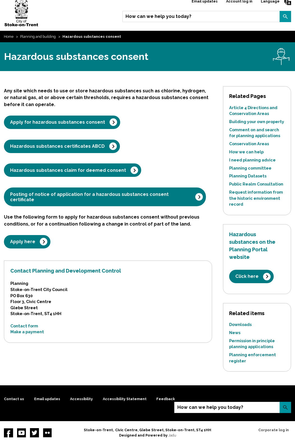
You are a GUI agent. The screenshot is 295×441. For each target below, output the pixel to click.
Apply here (22, 241)
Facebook (8, 432)
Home (8, 36)
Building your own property (256, 121)
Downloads (240, 324)
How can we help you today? (158, 16)
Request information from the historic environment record (256, 198)
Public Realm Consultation (256, 184)
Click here (247, 276)
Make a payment (27, 331)
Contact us (14, 399)
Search (285, 16)
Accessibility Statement (125, 399)
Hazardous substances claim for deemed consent (68, 170)
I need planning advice (252, 160)
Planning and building (38, 36)
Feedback (165, 399)
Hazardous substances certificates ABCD (57, 146)
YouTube (21, 432)
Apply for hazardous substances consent (57, 122)
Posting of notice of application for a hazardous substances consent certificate (89, 197)
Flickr (47, 432)
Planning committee (250, 168)
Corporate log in (273, 430)
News (234, 332)
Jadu (172, 435)
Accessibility (81, 399)
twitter (34, 432)
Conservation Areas (249, 143)
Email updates (47, 399)
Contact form (24, 325)
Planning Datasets (247, 175)
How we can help (246, 151)
